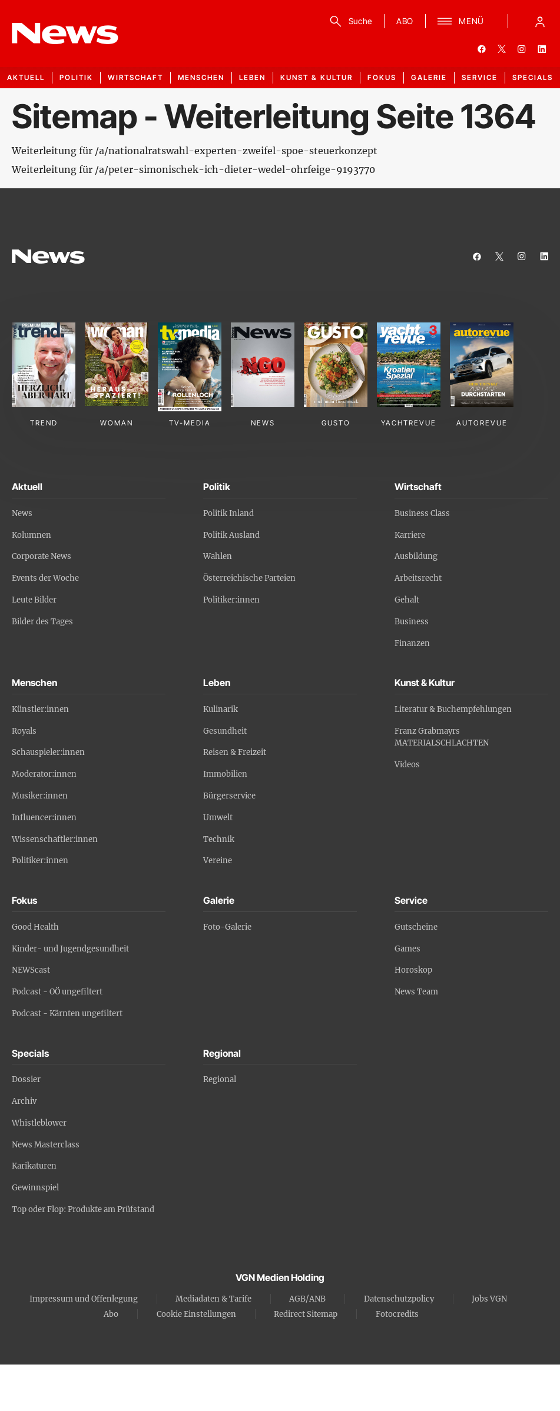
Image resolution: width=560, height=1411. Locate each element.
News (22, 513)
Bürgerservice (229, 796)
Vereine (217, 861)
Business (412, 622)
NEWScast (31, 970)
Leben (252, 77)
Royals (24, 731)
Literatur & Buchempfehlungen (453, 709)
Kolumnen (31, 535)
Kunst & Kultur (316, 77)
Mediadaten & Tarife (213, 1299)
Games (407, 949)
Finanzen (412, 643)
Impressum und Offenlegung (83, 1299)
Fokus (381, 77)
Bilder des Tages (42, 622)
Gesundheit (225, 731)
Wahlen (217, 556)
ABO (404, 21)
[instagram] (522, 49)
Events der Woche (45, 578)
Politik (76, 77)
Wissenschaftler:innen (55, 839)
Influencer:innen (44, 818)
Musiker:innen (40, 796)
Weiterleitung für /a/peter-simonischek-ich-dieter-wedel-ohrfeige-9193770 (193, 169)
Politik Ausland (231, 535)
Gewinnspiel (35, 1188)
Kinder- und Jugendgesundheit (70, 949)
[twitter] (502, 49)
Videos (407, 765)
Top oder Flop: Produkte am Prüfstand (83, 1209)
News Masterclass (45, 1145)
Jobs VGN (489, 1299)
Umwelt (218, 818)
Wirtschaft (135, 77)
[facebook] (482, 49)
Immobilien (225, 774)
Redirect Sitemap (305, 1314)
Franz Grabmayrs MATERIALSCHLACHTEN (442, 737)
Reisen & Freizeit (234, 752)
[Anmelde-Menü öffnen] (540, 21)
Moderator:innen (44, 774)
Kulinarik (220, 709)
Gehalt (407, 600)
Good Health (35, 927)
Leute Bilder (34, 600)
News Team (416, 992)
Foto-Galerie (227, 927)
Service (480, 77)
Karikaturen (34, 1166)
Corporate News (41, 556)
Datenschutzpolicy (399, 1299)
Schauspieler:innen (48, 752)
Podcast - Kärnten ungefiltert (67, 1014)
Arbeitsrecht (418, 578)
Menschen (201, 77)
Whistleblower (39, 1123)
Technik (218, 839)
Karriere (410, 535)
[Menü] (461, 21)
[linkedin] (542, 49)
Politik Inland (228, 513)
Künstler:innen (40, 709)
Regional (219, 1079)
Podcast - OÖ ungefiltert (57, 992)
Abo (111, 1314)
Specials (532, 77)
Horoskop (413, 970)
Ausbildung (416, 556)
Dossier (26, 1079)
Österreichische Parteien (249, 578)
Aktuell (26, 77)
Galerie (429, 77)
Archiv (24, 1101)
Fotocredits (397, 1314)
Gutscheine (416, 927)
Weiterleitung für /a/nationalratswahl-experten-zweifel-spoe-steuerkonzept (194, 151)
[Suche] (349, 21)
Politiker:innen (231, 600)
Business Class (422, 513)
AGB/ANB (307, 1299)
